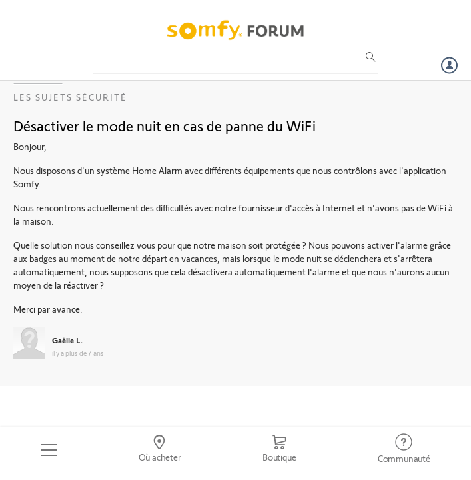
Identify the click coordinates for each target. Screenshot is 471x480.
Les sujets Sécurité (70, 97)
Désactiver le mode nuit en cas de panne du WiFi (164, 125)
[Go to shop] (279, 450)
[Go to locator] (159, 450)
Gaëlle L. (67, 340)
